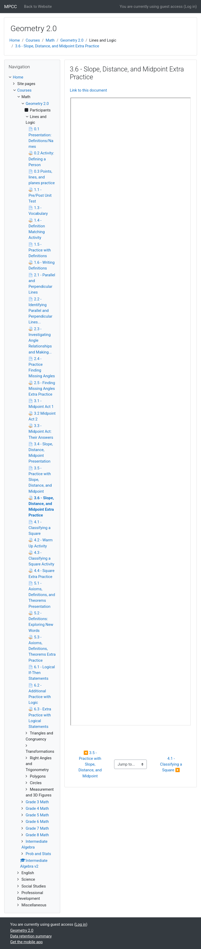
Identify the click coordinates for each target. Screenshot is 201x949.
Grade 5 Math (37, 815)
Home (14, 40)
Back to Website (38, 6)
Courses (33, 40)
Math (50, 40)
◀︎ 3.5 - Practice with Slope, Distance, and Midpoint (91, 764)
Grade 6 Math (37, 821)
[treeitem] (32, 77)
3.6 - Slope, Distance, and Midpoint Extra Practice (57, 46)
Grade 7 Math (37, 828)
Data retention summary (31, 936)
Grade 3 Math (37, 802)
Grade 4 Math (37, 808)
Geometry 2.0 (71, 40)
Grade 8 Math (37, 835)
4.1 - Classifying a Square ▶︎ (171, 764)
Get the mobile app (26, 942)
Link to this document (88, 90)
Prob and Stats (38, 853)
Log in (190, 6)
